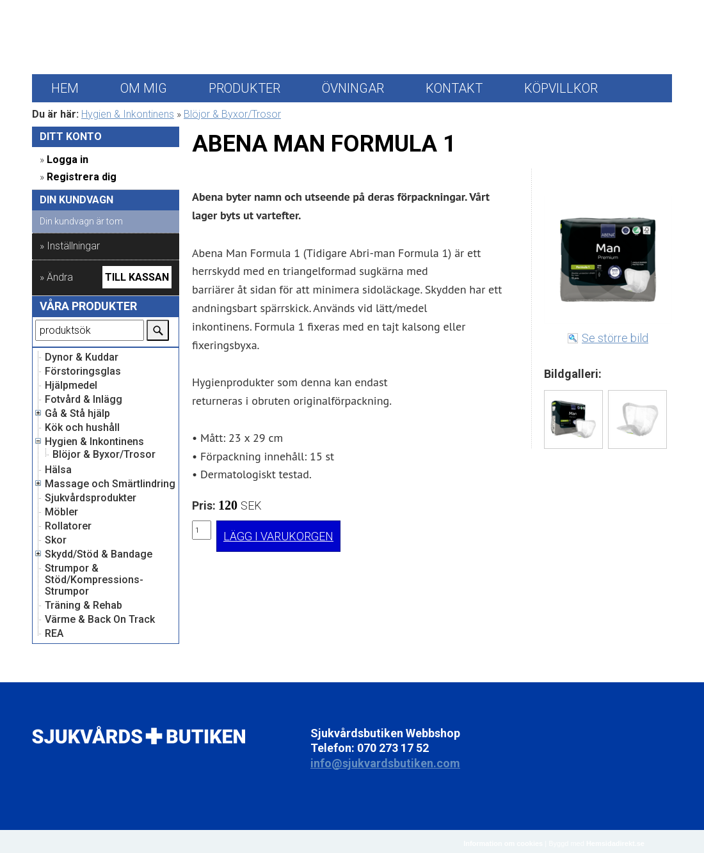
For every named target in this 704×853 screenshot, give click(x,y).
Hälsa (58, 470)
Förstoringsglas (83, 371)
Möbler (61, 512)
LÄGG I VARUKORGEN (278, 536)
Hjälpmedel (71, 385)
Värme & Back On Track (100, 619)
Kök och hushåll (82, 428)
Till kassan (137, 277)
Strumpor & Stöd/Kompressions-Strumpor (94, 580)
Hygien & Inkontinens (127, 114)
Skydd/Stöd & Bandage (98, 554)
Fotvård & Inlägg (83, 399)
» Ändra (56, 277)
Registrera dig (81, 177)
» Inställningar (70, 246)
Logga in (67, 159)
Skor (56, 540)
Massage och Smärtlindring (110, 484)
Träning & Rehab (83, 605)
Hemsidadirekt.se (615, 843)
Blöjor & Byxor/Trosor (232, 114)
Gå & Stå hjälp (77, 413)
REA (54, 633)
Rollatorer (68, 526)
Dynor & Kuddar (81, 357)
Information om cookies (503, 843)
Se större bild (615, 338)
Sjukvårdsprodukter (90, 498)
